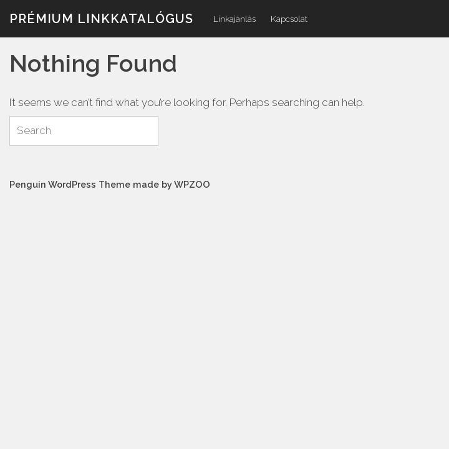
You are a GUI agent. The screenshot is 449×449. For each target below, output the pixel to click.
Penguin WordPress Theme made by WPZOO (109, 184)
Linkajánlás (234, 19)
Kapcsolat (289, 19)
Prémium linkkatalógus (101, 18)
